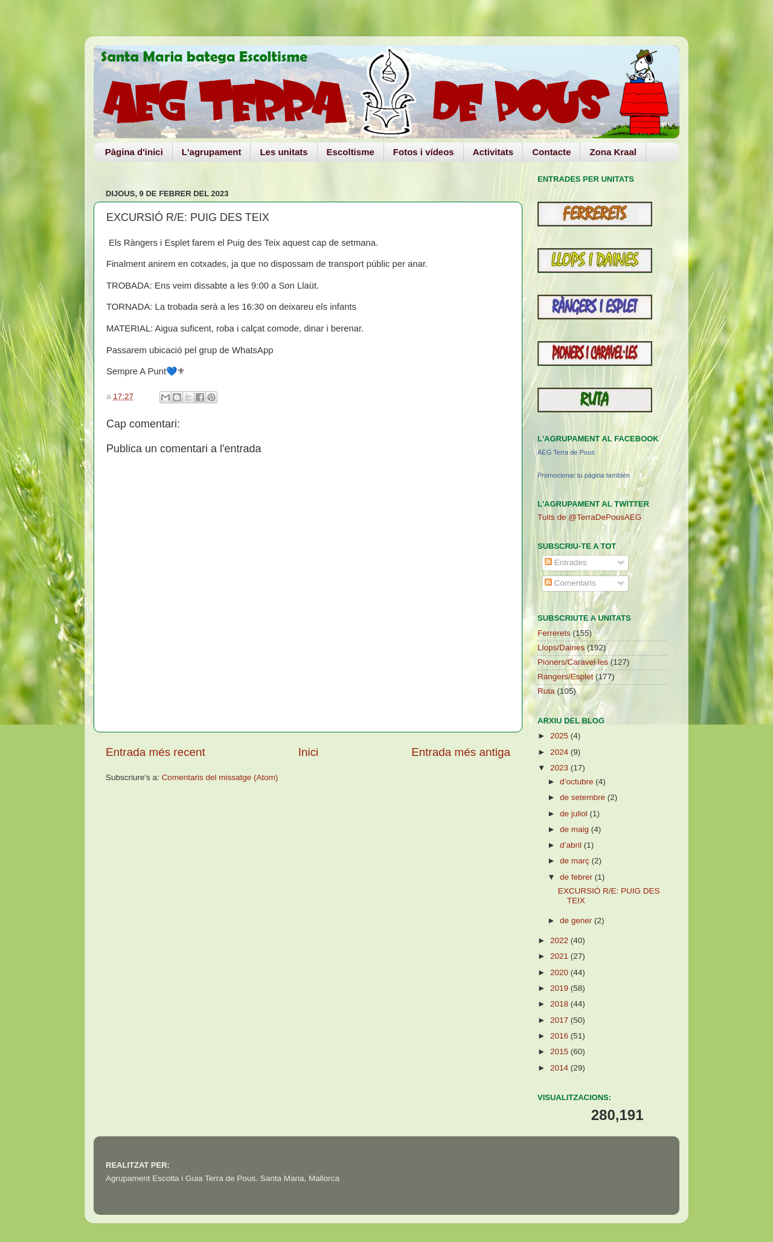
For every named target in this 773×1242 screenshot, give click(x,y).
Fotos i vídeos (423, 152)
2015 (560, 1051)
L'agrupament (212, 152)
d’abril (572, 845)
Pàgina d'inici (134, 152)
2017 (560, 1020)
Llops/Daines (561, 647)
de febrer (577, 877)
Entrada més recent (155, 752)
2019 (560, 988)
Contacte (551, 152)
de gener (577, 920)
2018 (560, 1003)
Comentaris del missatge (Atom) (220, 777)
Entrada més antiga (460, 752)
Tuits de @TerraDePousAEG (589, 517)
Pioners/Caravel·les (572, 662)
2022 (560, 940)
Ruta (546, 691)
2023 (560, 767)
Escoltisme (350, 152)
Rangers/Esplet (565, 676)
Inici (308, 752)
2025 (560, 735)
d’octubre (577, 781)
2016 (560, 1035)
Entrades (566, 562)
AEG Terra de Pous (566, 452)
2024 (560, 752)
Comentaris (570, 582)
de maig (575, 829)
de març (576, 860)
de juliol (575, 813)
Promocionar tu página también (583, 475)
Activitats (493, 152)
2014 (560, 1067)
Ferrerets (554, 633)
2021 (560, 956)
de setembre (584, 797)
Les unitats (283, 152)
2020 (560, 972)
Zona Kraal (613, 152)
